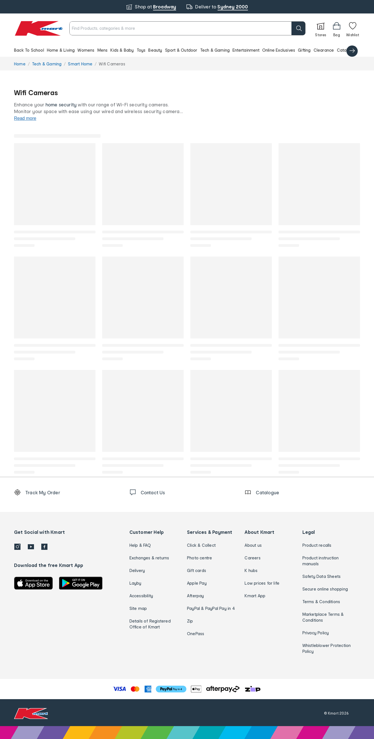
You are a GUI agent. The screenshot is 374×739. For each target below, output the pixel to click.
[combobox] (177, 28)
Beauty (155, 50)
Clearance (324, 50)
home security (61, 104)
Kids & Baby (122, 50)
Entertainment (245, 50)
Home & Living (61, 50)
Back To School (29, 50)
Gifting (304, 50)
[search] (278, 28)
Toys (141, 50)
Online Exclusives (278, 50)
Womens (85, 50)
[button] (187, 50)
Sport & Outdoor (181, 50)
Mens (102, 50)
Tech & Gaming (215, 50)
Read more (25, 118)
